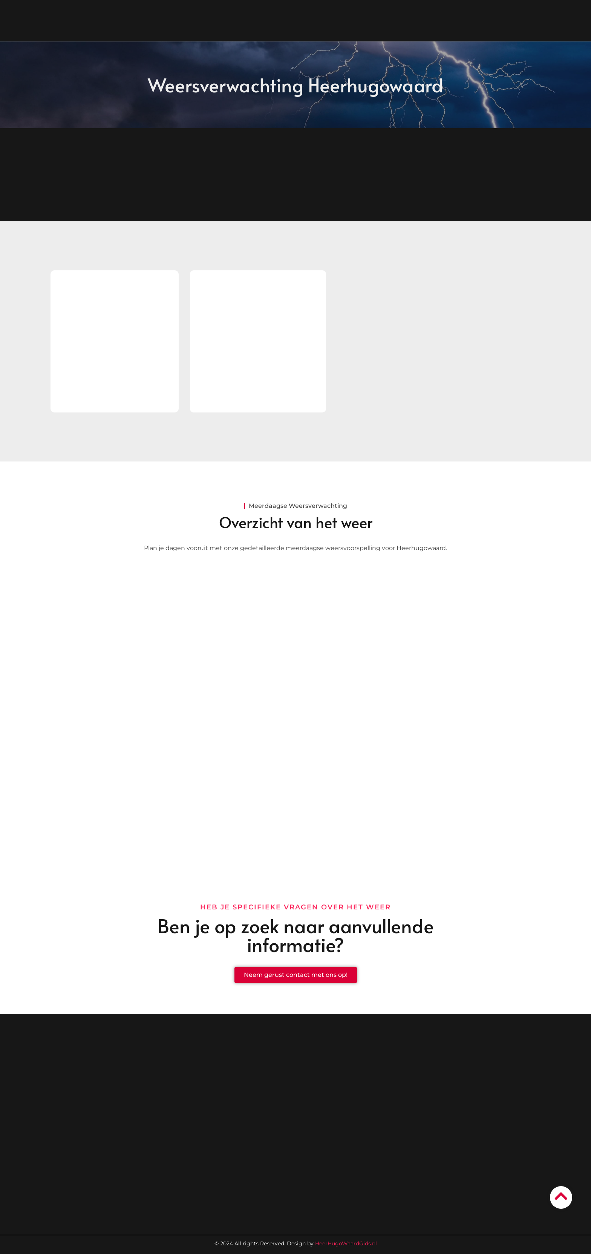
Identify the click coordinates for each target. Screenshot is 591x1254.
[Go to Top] (560, 1195)
